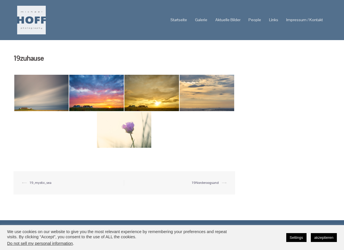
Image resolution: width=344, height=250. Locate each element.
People (254, 19)
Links (273, 19)
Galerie (201, 19)
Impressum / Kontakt (304, 19)
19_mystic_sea (40, 182)
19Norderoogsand (205, 182)
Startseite (178, 19)
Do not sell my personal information (40, 243)
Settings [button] (296, 237)
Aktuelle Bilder (227, 19)
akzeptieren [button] (323, 237)
